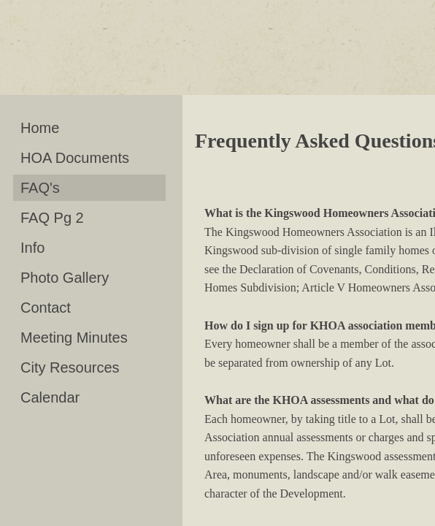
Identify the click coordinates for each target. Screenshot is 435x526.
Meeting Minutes (74, 337)
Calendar (50, 397)
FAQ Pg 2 (52, 218)
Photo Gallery (64, 278)
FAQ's (40, 188)
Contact (45, 308)
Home (39, 128)
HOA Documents (74, 158)
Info (32, 248)
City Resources (70, 367)
